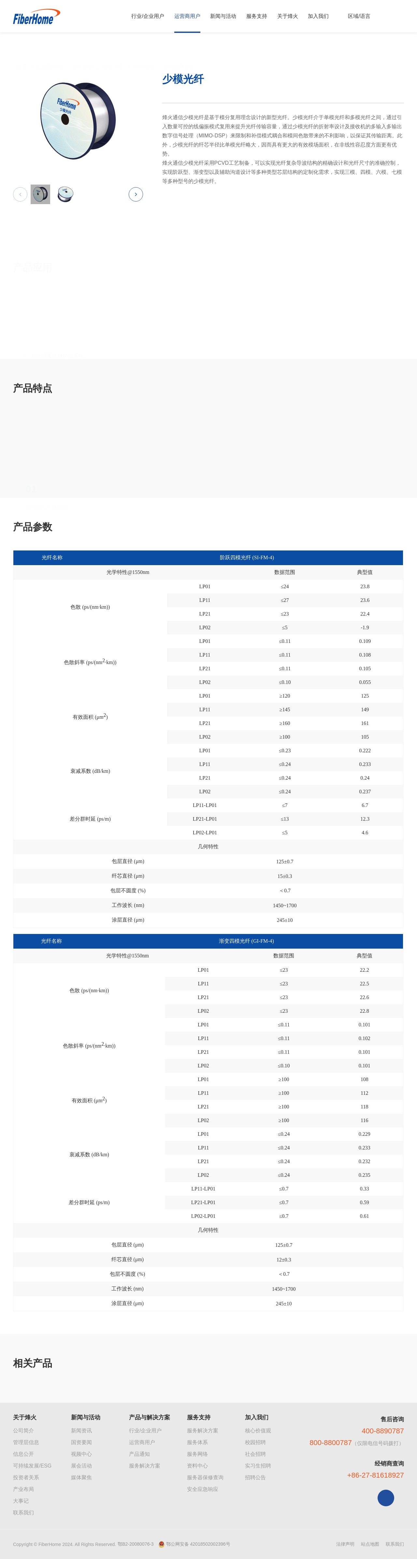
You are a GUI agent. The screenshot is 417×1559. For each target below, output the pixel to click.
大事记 (21, 1501)
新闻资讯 (81, 1430)
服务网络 (197, 1454)
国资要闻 (81, 1442)
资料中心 (197, 1466)
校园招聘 (255, 1442)
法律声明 (345, 1544)
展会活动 (81, 1466)
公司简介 (23, 1430)
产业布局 (23, 1489)
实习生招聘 (258, 1466)
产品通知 (139, 1454)
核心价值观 (258, 1430)
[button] (136, 198)
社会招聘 (255, 1454)
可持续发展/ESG (32, 1466)
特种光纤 (143, 52)
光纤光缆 (82, 52)
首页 (21, 52)
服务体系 (197, 1442)
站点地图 (370, 1544)
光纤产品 (112, 52)
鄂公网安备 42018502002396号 (198, 1544)
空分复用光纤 (178, 52)
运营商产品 (49, 52)
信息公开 (23, 1454)
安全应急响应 (202, 1489)
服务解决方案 (144, 1466)
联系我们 (23, 1512)
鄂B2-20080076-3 (136, 1544)
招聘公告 (255, 1477)
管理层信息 (26, 1442)
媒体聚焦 (81, 1477)
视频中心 (81, 1454)
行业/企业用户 (145, 1430)
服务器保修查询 (205, 1477)
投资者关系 (26, 1477)
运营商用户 (142, 1442)
